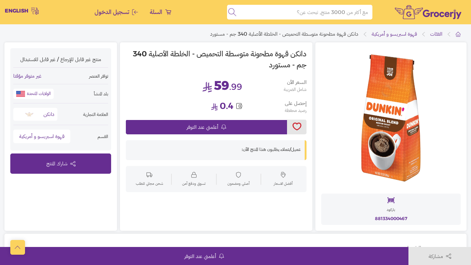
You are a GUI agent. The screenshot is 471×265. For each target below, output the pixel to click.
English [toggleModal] (22, 11)
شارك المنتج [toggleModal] (60, 163)
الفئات (436, 34)
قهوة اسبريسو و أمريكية (394, 34)
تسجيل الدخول (116, 11)
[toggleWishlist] (297, 127)
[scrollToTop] (17, 247)
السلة (160, 11)
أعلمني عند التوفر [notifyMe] (206, 127)
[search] (232, 12)
